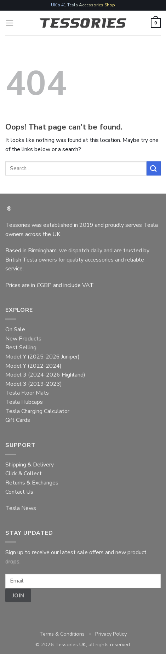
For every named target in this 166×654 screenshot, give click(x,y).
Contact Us (19, 492)
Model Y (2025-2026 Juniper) (42, 357)
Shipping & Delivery (29, 465)
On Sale (15, 329)
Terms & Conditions (62, 633)
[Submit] (154, 168)
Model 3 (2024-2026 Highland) (45, 375)
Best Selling (20, 347)
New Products (23, 339)
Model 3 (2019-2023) (33, 384)
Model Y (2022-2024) (33, 366)
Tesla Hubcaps (24, 402)
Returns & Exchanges (31, 483)
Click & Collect (23, 473)
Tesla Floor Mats (27, 393)
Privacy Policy (111, 633)
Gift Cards (17, 420)
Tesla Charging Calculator (37, 411)
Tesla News (20, 508)
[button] (9, 22)
